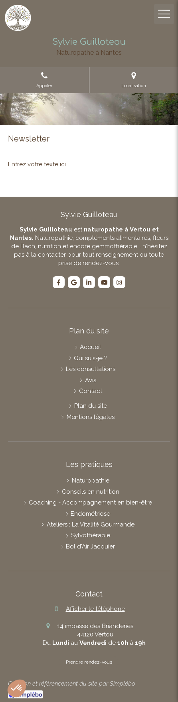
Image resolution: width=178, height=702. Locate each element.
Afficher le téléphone (95, 608)
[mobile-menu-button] (164, 14)
